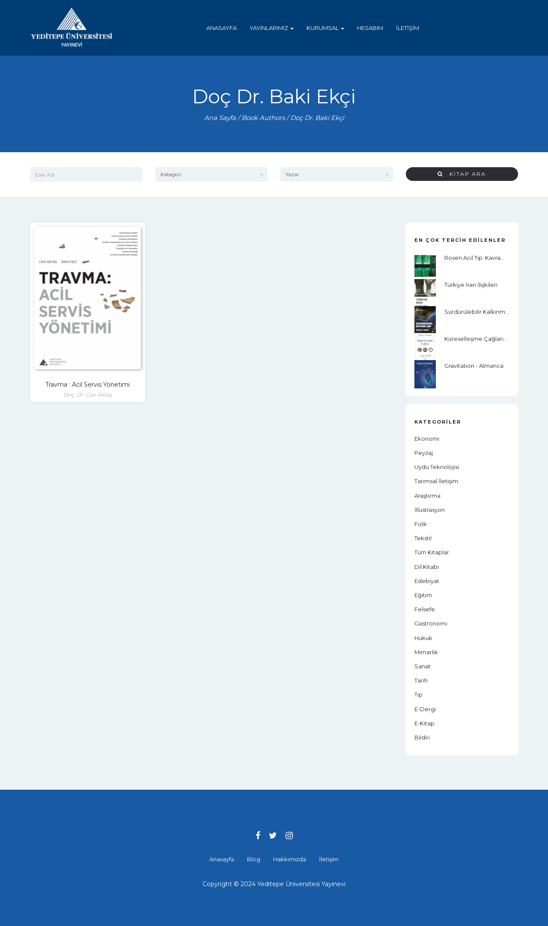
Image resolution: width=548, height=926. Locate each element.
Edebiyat (426, 580)
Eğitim (423, 595)
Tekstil (423, 538)
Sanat (422, 666)
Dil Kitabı (426, 566)
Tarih (421, 680)
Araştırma (427, 495)
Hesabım (370, 27)
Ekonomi (426, 438)
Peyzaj (423, 452)
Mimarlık (426, 652)
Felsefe (424, 609)
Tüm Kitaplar (431, 552)
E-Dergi (425, 709)
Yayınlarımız (272, 27)
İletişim (407, 27)
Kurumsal (325, 27)
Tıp (418, 694)
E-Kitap (424, 723)
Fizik (420, 523)
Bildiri (422, 737)
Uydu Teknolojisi (436, 466)
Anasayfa (221, 27)
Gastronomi (430, 623)
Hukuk (423, 637)
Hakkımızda (289, 859)
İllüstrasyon (429, 509)
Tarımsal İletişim (436, 481)
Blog (253, 859)
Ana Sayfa (220, 118)
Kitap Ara (462, 174)
